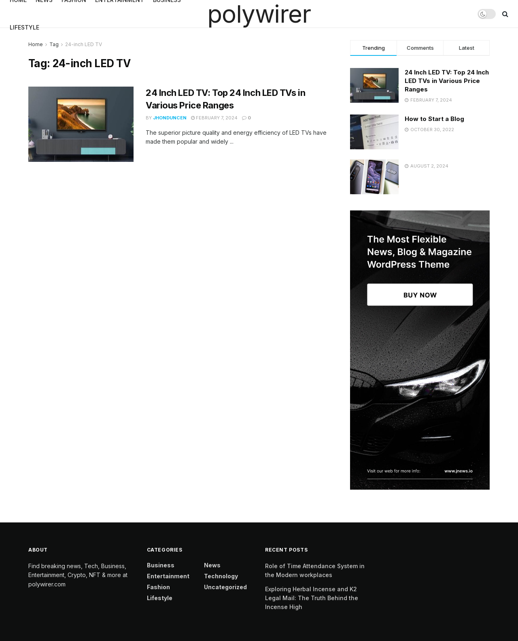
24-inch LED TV (83, 44)
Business (160, 565)
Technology (221, 576)
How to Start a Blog (434, 119)
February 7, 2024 (214, 118)
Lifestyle (24, 27)
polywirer (258, 14)
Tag (54, 44)
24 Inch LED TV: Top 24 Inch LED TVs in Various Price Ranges (447, 80)
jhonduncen (170, 118)
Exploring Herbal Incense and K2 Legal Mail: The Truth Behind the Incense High (311, 598)
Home (35, 44)
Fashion (158, 587)
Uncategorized (225, 587)
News (212, 565)
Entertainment (168, 576)
